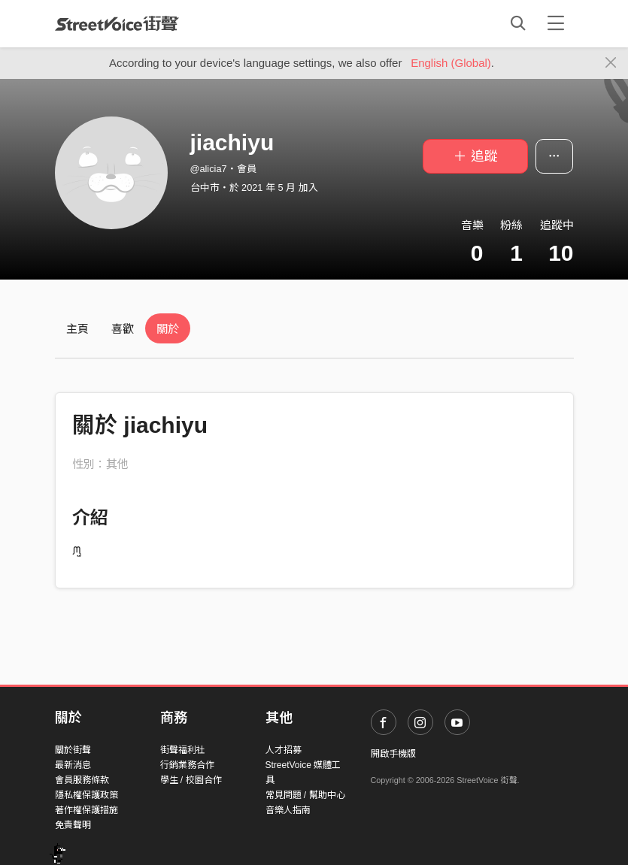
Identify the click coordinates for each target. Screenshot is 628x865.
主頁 (77, 328)
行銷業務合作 (187, 765)
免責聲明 (73, 825)
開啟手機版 (393, 754)
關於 (167, 328)
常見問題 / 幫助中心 (305, 795)
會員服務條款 (82, 780)
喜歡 (122, 328)
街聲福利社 (182, 750)
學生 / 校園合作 (191, 780)
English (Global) (451, 62)
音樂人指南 (288, 810)
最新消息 (73, 765)
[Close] (611, 63)
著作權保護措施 (86, 810)
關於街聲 (73, 750)
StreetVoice (117, 23)
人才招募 (283, 750)
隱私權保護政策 (86, 795)
